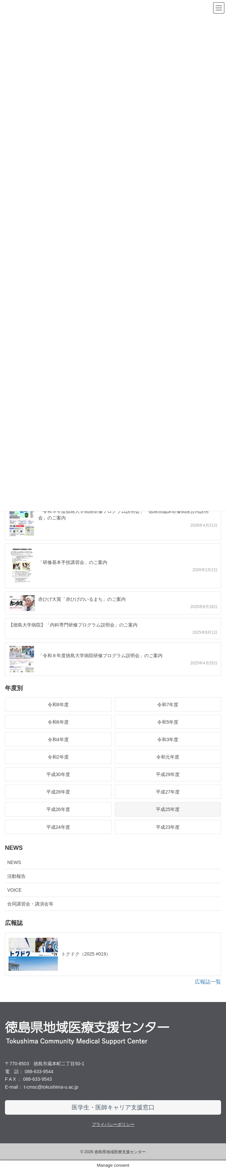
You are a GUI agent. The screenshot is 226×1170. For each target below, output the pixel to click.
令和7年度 (167, 704)
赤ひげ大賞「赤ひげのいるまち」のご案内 (82, 599)
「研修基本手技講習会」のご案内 (72, 562)
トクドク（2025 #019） (86, 954)
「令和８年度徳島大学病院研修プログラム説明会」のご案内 (100, 655)
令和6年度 (58, 722)
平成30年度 (58, 774)
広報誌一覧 (208, 982)
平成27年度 (168, 791)
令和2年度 (58, 757)
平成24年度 (58, 827)
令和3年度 (167, 739)
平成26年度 (58, 809)
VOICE (14, 890)
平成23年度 (168, 827)
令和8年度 (58, 704)
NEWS (14, 862)
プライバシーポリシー (113, 1124)
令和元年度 (167, 757)
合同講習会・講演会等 (30, 903)
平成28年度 (58, 791)
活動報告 (16, 876)
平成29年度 (168, 774)
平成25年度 (168, 809)
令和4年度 (58, 739)
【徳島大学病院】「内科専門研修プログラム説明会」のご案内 (73, 624)
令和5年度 (167, 722)
